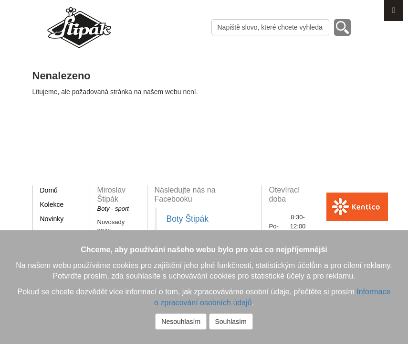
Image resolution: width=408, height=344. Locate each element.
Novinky (52, 219)
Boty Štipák (188, 219)
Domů (49, 190)
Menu (393, 10)
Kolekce (52, 204)
